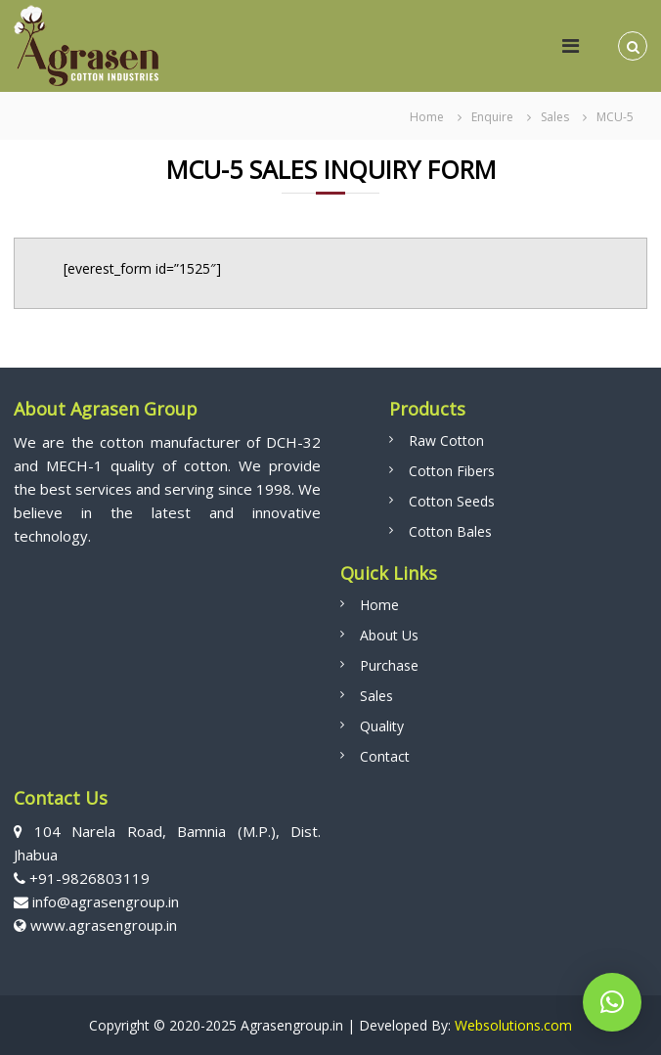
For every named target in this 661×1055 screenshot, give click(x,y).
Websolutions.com (511, 1025)
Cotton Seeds (452, 501)
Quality (382, 726)
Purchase (389, 665)
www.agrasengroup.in (103, 925)
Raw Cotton (446, 440)
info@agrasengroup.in (103, 901)
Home (379, 604)
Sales (376, 695)
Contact (385, 756)
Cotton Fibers (452, 471)
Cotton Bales (450, 531)
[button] (612, 1002)
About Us (389, 635)
